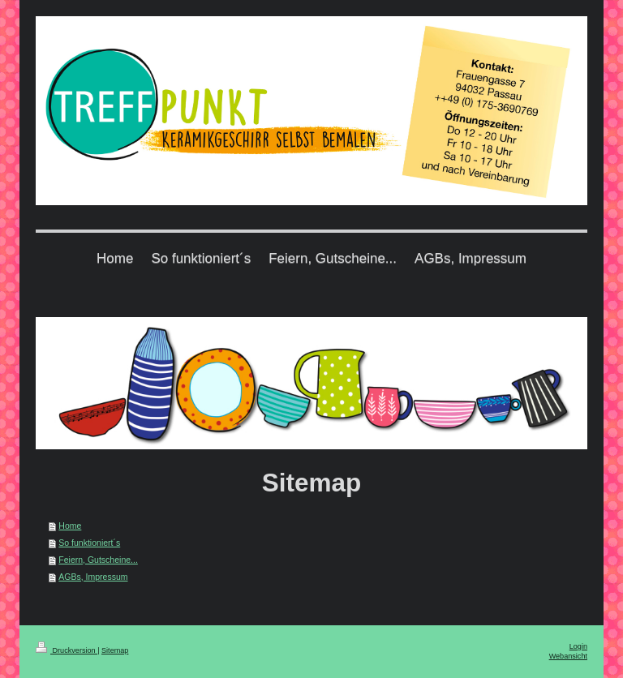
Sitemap (114, 650)
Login (578, 646)
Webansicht (568, 656)
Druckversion (66, 650)
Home (69, 525)
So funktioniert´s (89, 542)
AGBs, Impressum (92, 576)
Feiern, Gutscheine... (97, 559)
